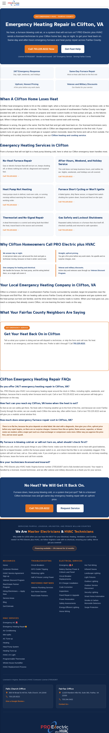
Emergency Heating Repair (15, 627)
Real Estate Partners (39, 595)
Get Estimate (8, 606)
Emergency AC (10, 622)
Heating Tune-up (9, 651)
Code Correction (66, 587)
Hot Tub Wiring (90, 565)
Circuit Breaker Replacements (65, 577)
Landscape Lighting (92, 573)
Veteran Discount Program (13, 580)
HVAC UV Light (9, 655)
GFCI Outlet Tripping (39, 569)
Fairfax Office (66, 688)
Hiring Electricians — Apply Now (14, 592)
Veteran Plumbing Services (42, 587)
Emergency (66, 565)
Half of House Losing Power (42, 577)
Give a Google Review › (15, 701)
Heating (6, 643)
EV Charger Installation (68, 583)
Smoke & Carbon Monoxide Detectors (92, 601)
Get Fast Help (73, 49)
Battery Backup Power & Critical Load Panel (69, 570)
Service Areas (8, 598)
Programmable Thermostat (14, 659)
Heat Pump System (11, 647)
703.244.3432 (67, 699)
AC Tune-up (8, 639)
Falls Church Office (16, 688)
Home (5, 565)
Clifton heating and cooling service (68, 135)
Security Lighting (91, 592)
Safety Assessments (67, 603)
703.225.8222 (79, 343)
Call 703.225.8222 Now (41, 49)
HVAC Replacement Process (14, 667)
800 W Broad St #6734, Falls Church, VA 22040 (27, 693)
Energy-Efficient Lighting (69, 607)
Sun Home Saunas (39, 591)
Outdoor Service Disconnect (91, 586)
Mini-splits (7, 635)
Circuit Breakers (37, 565)
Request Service (70, 508)
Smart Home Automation (94, 596)
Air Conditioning (9, 631)
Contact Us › (64, 704)
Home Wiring (64, 611)
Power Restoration (66, 599)
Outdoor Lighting (91, 581)
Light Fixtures (89, 577)
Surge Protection (91, 607)
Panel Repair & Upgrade (69, 595)
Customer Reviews (10, 569)
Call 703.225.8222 (39, 508)
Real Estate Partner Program (11, 585)
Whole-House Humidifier (13, 663)
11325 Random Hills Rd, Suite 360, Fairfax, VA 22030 (80, 694)
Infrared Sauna (90, 569)
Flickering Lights (37, 573)
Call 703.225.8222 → (11, 176)
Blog (5, 602)
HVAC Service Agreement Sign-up (13, 574)
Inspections (63, 591)
